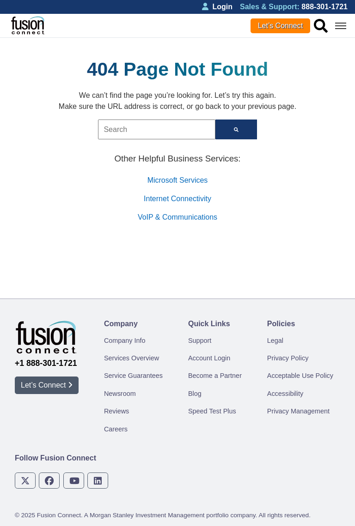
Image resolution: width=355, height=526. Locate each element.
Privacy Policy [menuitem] (288, 358)
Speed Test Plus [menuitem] (212, 411)
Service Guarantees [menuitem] (133, 375)
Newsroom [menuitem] (120, 393)
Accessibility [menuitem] (285, 393)
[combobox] (156, 129)
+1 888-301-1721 (46, 363)
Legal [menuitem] (275, 340)
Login (217, 7)
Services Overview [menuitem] (131, 358)
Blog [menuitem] (195, 393)
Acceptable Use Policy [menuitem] (300, 375)
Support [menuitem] (199, 340)
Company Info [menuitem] (125, 340)
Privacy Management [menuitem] (298, 411)
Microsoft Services (177, 180)
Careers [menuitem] (116, 429)
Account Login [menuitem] (209, 358)
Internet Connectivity (177, 199)
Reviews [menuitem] (116, 411)
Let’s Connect (280, 26)
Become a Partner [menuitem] (215, 375)
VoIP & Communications (177, 217)
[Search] (236, 129)
